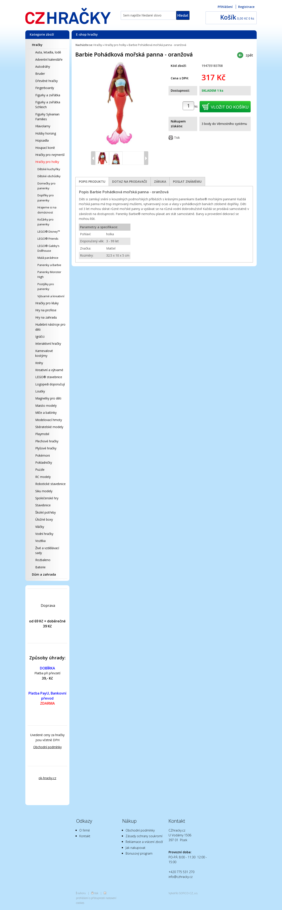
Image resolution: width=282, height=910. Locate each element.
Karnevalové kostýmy (44, 353)
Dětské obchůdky (49, 176)
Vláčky (39, 527)
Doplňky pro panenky (45, 197)
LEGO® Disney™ (48, 231)
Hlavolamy (42, 126)
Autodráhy (42, 66)
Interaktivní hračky (48, 343)
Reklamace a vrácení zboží (144, 842)
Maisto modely (46, 405)
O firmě (84, 830)
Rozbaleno (42, 560)
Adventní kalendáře (49, 59)
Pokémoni (42, 455)
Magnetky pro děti (48, 398)
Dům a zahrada (44, 574)
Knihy (39, 363)
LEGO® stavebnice (48, 377)
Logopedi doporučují (50, 384)
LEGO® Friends (47, 239)
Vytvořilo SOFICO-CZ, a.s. (183, 893)
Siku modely (43, 491)
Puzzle (40, 469)
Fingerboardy (44, 88)
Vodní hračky (44, 534)
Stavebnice (43, 505)
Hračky (37, 45)
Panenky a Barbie (49, 265)
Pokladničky (43, 462)
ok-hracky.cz (47, 778)
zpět (249, 55)
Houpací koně (45, 148)
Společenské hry (46, 498)
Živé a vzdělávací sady (47, 550)
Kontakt (84, 836)
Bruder (40, 73)
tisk (96, 893)
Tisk (177, 137)
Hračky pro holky (47, 162)
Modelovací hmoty (48, 420)
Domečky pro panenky (46, 185)
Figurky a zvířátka (47, 95)
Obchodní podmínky (47, 747)
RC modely (43, 477)
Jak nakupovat (135, 848)
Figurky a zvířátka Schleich (47, 104)
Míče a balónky (46, 412)
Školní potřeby (45, 512)
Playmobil (42, 434)
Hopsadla (42, 140)
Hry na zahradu (46, 317)
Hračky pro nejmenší (50, 155)
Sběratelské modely (49, 427)
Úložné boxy (44, 519)
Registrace (246, 7)
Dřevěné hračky (46, 81)
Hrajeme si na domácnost (46, 209)
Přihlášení (225, 7)
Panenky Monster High (49, 274)
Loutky (40, 391)
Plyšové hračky (45, 448)
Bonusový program (139, 853)
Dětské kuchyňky (48, 169)
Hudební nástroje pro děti (50, 326)
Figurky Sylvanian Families (47, 116)
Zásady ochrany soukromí (144, 836)
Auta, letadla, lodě (48, 52)
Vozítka (40, 541)
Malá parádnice (47, 258)
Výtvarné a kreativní (50, 296)
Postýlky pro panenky (45, 286)
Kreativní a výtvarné (49, 370)
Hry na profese (45, 310)
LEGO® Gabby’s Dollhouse (48, 248)
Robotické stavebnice (50, 484)
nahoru (81, 893)
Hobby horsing (45, 133)
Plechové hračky (46, 441)
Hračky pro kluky (47, 303)
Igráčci (40, 336)
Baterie (40, 567)
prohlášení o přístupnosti (90, 898)
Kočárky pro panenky (45, 221)
